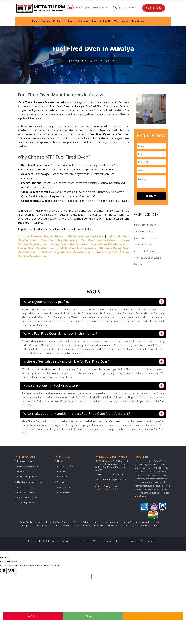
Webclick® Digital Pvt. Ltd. (144, 540)
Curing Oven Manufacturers (69, 243)
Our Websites (139, 20)
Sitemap (83, 20)
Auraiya (89, 60)
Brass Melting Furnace (26, 476)
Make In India (121, 20)
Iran (117, 521)
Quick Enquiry (153, 8)
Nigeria (34, 525)
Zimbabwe (106, 525)
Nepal (162, 521)
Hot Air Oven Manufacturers (77, 247)
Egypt (44, 525)
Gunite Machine (143, 244)
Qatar (72, 521)
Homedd (74, 60)
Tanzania (118, 525)
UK (128, 525)
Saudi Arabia (24, 521)
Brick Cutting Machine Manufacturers (66, 251)
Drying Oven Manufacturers (109, 243)
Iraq (100, 521)
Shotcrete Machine (145, 250)
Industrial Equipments (147, 237)
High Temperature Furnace (29, 481)
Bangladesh (138, 521)
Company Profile (51, 20)
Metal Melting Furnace (26, 465)
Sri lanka (126, 521)
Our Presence (63, 486)
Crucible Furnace (24, 486)
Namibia (94, 525)
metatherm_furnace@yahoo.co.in (92, 7)
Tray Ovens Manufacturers (59, 239)
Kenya (62, 525)
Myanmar (152, 521)
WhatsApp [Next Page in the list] (93, 616)
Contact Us (105, 20)
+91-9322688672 (129, 7)
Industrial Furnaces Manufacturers (40, 235)
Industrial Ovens (144, 230)
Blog (93, 20)
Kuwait (36, 521)
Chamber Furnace (25, 491)
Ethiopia (72, 525)
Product (68, 20)
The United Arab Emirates (54, 521)
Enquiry (153, 616)
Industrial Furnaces (145, 224)
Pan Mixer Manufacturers (98, 239)
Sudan (53, 525)
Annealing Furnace (25, 501)
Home (35, 20)
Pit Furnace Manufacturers (85, 235)
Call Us (33, 616)
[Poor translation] (12, 570)
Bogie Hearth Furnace (26, 496)
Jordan (108, 521)
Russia (150, 525)
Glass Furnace (23, 470)
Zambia (83, 525)
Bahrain (82, 521)
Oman (92, 521)
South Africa (138, 525)
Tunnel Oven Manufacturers (36, 247)
